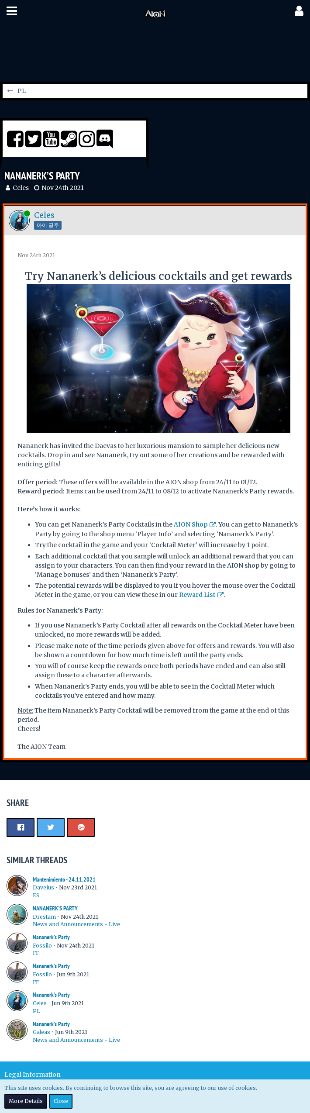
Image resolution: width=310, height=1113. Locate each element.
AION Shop (191, 524)
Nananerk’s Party (51, 937)
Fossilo (42, 945)
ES (36, 895)
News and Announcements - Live (76, 924)
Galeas (41, 1032)
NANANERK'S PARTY (55, 908)
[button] (11, 11)
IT (36, 953)
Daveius (43, 887)
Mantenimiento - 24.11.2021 (64, 879)
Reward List (197, 595)
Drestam (44, 916)
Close (61, 1101)
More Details (26, 1101)
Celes (21, 188)
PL (36, 1011)
